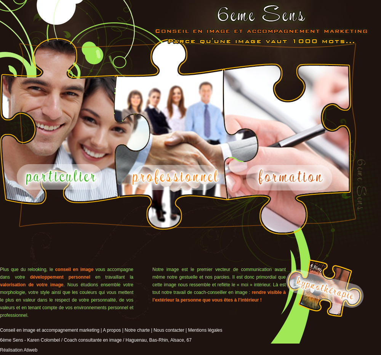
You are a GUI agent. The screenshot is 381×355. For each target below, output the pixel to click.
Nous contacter (169, 330)
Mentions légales (205, 330)
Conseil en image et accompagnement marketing (49, 330)
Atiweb (30, 350)
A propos (112, 330)
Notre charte (137, 330)
